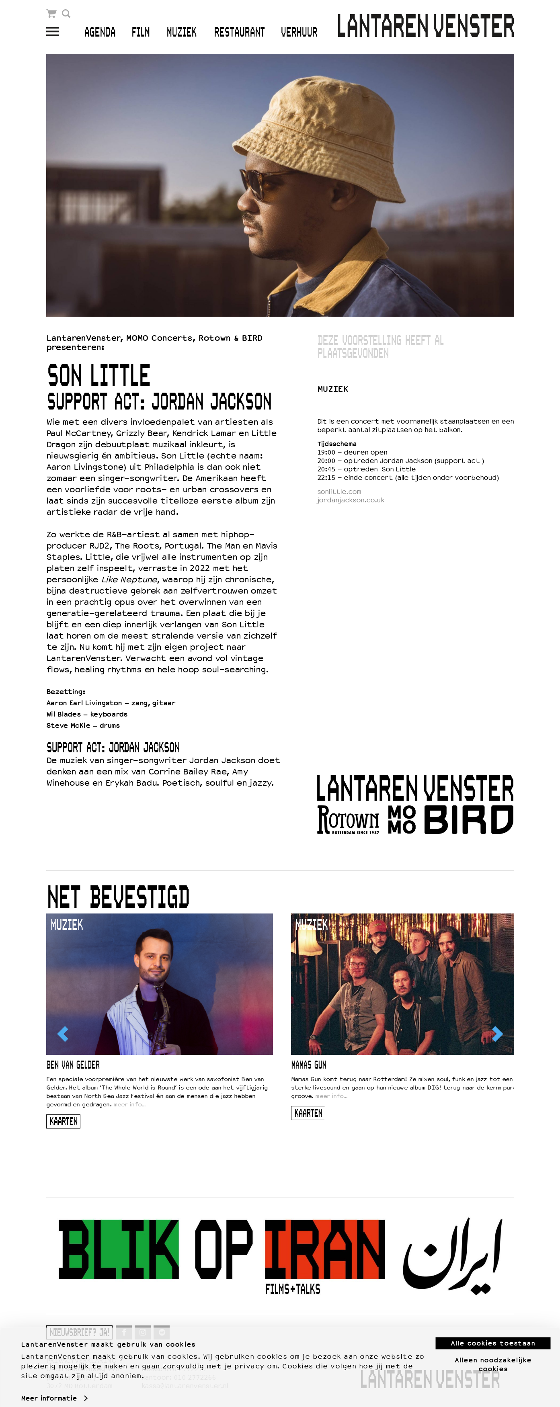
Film (140, 33)
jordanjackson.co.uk (351, 500)
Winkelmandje (51, 13)
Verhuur (299, 33)
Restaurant (239, 33)
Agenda (99, 33)
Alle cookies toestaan (493, 1336)
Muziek (181, 33)
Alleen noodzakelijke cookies (493, 1357)
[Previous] (63, 1033)
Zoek (66, 13)
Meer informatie (49, 1391)
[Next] (497, 1033)
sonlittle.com (339, 491)
